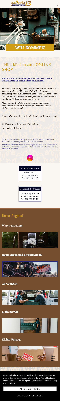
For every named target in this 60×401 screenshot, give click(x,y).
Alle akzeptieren (30, 389)
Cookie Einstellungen (30, 396)
